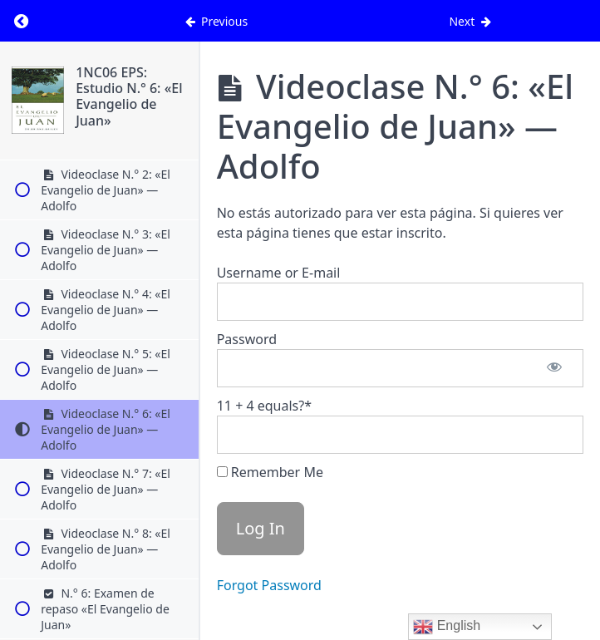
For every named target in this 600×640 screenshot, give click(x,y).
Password (247, 339)
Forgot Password (269, 585)
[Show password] (554, 368)
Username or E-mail (279, 272)
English (446, 627)
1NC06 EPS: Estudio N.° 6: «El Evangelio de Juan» (129, 96)
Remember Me (270, 472)
